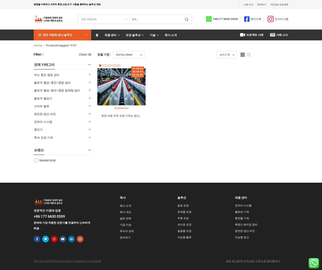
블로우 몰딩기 (43, 98)
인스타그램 (281, 19)
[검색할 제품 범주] (103, 19)
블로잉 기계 (242, 212)
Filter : (38, 54)
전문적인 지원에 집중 (47, 210)
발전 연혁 (125, 218)
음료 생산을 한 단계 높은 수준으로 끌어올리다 (253, 261)
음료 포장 (183, 205)
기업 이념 (125, 225)
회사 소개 (171, 35)
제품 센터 (110, 35)
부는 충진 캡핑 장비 (47, 75)
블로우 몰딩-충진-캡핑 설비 (52, 82)
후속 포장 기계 (43, 137)
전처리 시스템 (43, 122)
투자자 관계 (127, 231)
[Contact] (209, 19)
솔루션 (181, 197)
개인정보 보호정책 (279, 4)
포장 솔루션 (133, 35)
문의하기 (261, 4)
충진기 (38, 129)
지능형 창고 (242, 237)
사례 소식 (248, 4)
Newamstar (47, 160)
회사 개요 (125, 212)
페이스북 (256, 19)
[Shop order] (129, 55)
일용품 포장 (184, 231)
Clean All (85, 54)
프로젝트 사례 (251, 35)
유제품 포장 (184, 212)
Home (38, 45)
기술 (152, 35)
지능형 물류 (184, 237)
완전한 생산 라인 (45, 114)
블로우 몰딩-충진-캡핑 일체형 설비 (57, 90)
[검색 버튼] (187, 19)
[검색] (156, 19)
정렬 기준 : (104, 54)
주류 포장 (183, 218)
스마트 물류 (41, 106)
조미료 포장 (184, 225)
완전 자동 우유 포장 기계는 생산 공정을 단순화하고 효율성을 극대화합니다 (145, 128)
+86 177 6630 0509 (225, 19)
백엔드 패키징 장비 (246, 225)
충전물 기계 (242, 218)
